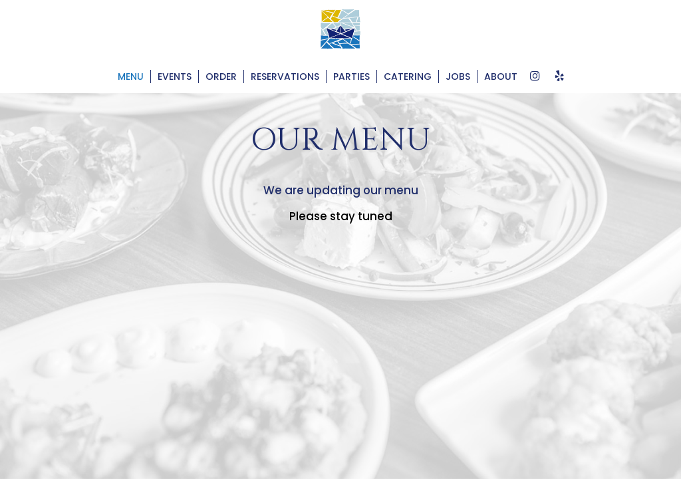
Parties (351, 76)
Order (221, 76)
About (500, 76)
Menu (131, 76)
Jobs (458, 76)
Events (175, 76)
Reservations (285, 76)
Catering (408, 76)
